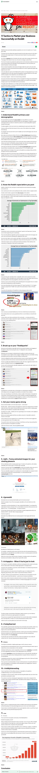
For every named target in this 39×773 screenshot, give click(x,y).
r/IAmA (34, 238)
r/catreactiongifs (4, 473)
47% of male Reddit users (25, 146)
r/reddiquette (4, 351)
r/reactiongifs (17, 467)
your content (17, 119)
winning (12, 554)
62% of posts (20, 192)
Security (7, 10)
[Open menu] (37, 2)
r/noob (16, 398)
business (9, 58)
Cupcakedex (9, 653)
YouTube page (14, 634)
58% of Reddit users (18, 136)
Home (2, 10)
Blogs (5, 10)
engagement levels (19, 363)
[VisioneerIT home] (5, 2)
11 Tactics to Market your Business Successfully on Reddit (18, 10)
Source (2, 111)
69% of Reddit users (26, 135)
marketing (29, 649)
